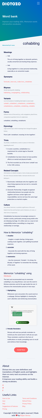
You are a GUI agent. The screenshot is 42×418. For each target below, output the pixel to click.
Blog (23, 406)
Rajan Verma (25, 415)
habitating (7, 92)
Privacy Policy (26, 404)
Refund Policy (26, 401)
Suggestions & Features (10, 406)
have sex (13, 82)
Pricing (4, 409)
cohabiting (24, 106)
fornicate (7, 82)
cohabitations (8, 106)
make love (20, 82)
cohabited (17, 106)
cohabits (32, 106)
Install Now (21, 350)
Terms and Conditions (29, 398)
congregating (15, 92)
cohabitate (28, 82)
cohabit (6, 103)
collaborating (25, 92)
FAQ (3, 404)
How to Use (6, 398)
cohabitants (21, 103)
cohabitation (30, 103)
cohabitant (13, 103)
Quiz (3, 401)
